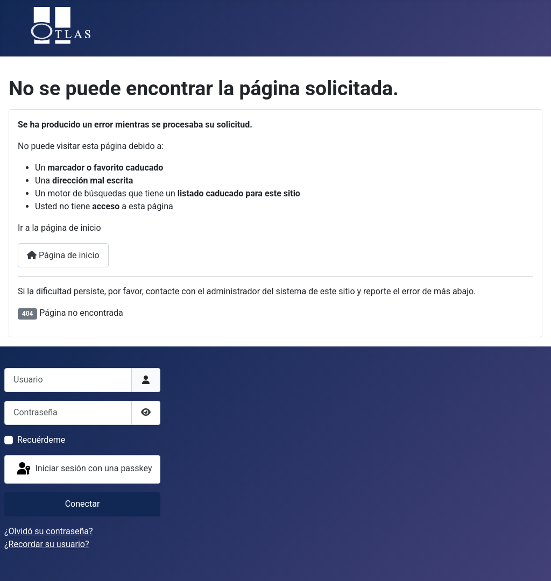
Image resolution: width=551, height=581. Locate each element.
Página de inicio (63, 255)
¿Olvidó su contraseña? (48, 531)
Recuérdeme (41, 440)
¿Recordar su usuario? (46, 544)
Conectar (82, 504)
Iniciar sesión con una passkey (83, 469)
